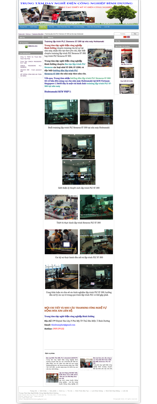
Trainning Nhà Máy (38, 34)
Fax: (25, 397)
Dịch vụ (28, 34)
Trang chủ (21, 34)
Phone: (31, 396)
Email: (33, 399)
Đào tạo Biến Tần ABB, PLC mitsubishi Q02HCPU (62, 358)
